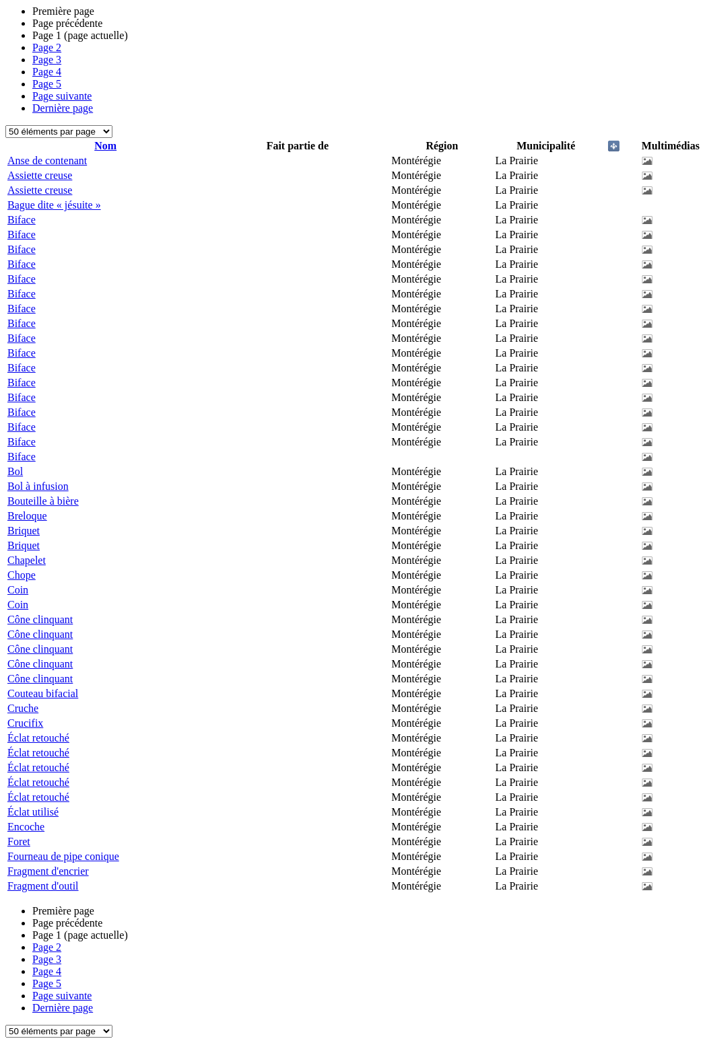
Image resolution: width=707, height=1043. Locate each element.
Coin (17, 590)
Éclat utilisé (33, 812)
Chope (21, 575)
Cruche (22, 708)
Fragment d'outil (43, 886)
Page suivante (62, 96)
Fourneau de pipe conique (63, 856)
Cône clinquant (40, 619)
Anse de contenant (47, 160)
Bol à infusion (38, 486)
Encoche (25, 826)
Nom (105, 145)
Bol (15, 471)
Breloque (27, 516)
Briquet (23, 530)
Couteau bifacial (42, 693)
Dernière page (62, 108)
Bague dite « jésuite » (54, 205)
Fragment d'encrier (48, 871)
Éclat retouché (38, 738)
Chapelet (26, 560)
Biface (21, 219)
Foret (18, 841)
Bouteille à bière (43, 501)
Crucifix (25, 723)
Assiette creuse (39, 175)
